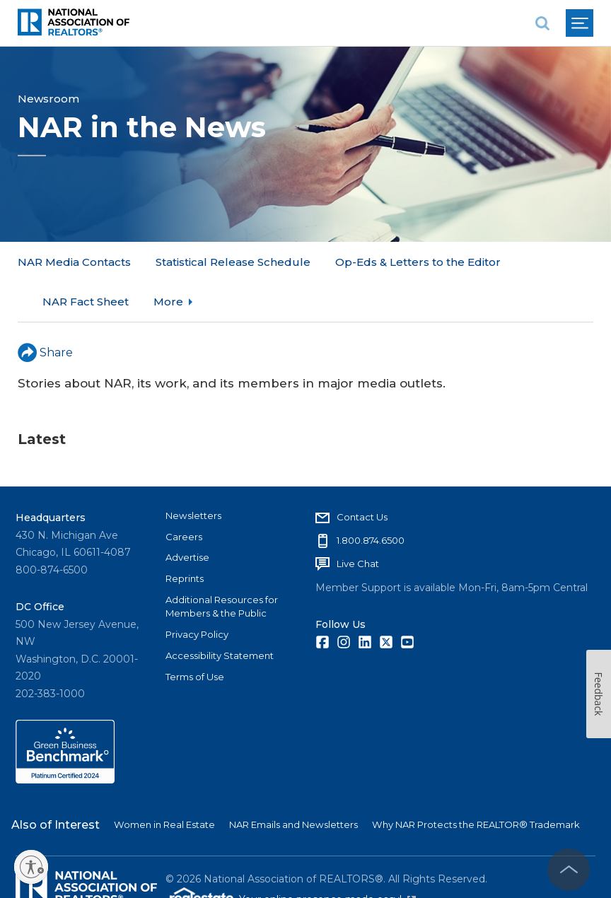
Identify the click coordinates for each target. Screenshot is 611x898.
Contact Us (362, 477)
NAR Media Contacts (74, 262)
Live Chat (358, 524)
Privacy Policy (196, 594)
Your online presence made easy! (327, 860)
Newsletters (193, 476)
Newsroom (48, 98)
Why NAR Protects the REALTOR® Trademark (476, 785)
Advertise (187, 517)
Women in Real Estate (164, 785)
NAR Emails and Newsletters (293, 785)
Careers (183, 497)
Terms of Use (194, 637)
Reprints (184, 538)
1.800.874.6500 (371, 500)
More (350, 262)
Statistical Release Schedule (233, 262)
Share (45, 312)
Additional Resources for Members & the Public (221, 567)
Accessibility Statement (219, 616)
